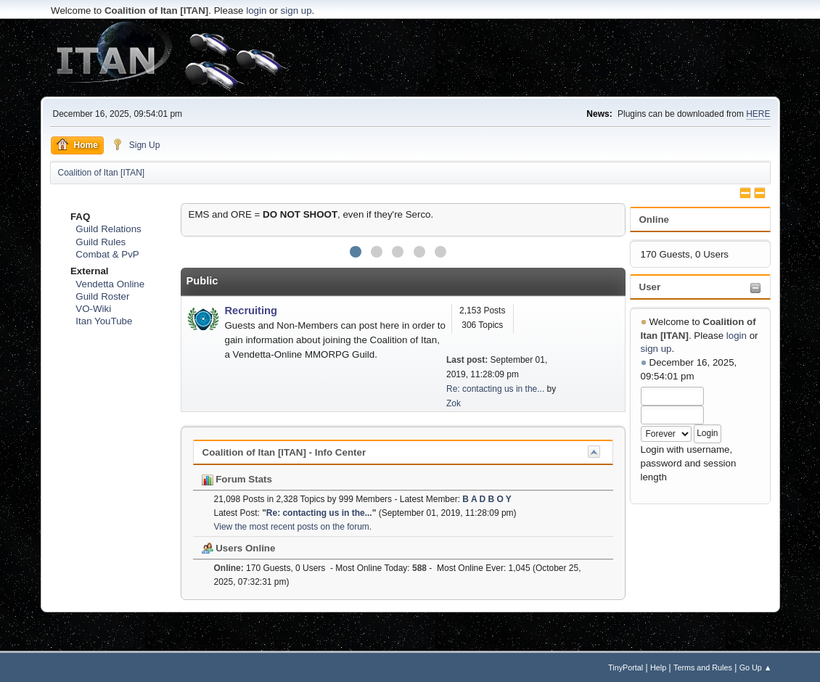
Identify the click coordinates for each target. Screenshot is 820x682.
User (650, 287)
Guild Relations (108, 228)
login (256, 10)
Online (654, 219)
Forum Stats (237, 479)
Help (658, 667)
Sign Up (136, 144)
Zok (453, 403)
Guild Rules (100, 242)
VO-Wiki (93, 308)
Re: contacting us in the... (495, 389)
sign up (296, 10)
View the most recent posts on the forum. (293, 527)
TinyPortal (625, 667)
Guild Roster (102, 296)
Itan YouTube (103, 321)
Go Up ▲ (755, 667)
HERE (758, 114)
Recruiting (251, 310)
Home (77, 144)
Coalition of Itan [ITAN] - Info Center (284, 452)
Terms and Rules (702, 667)
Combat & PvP (107, 254)
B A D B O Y (486, 499)
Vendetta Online (109, 284)
